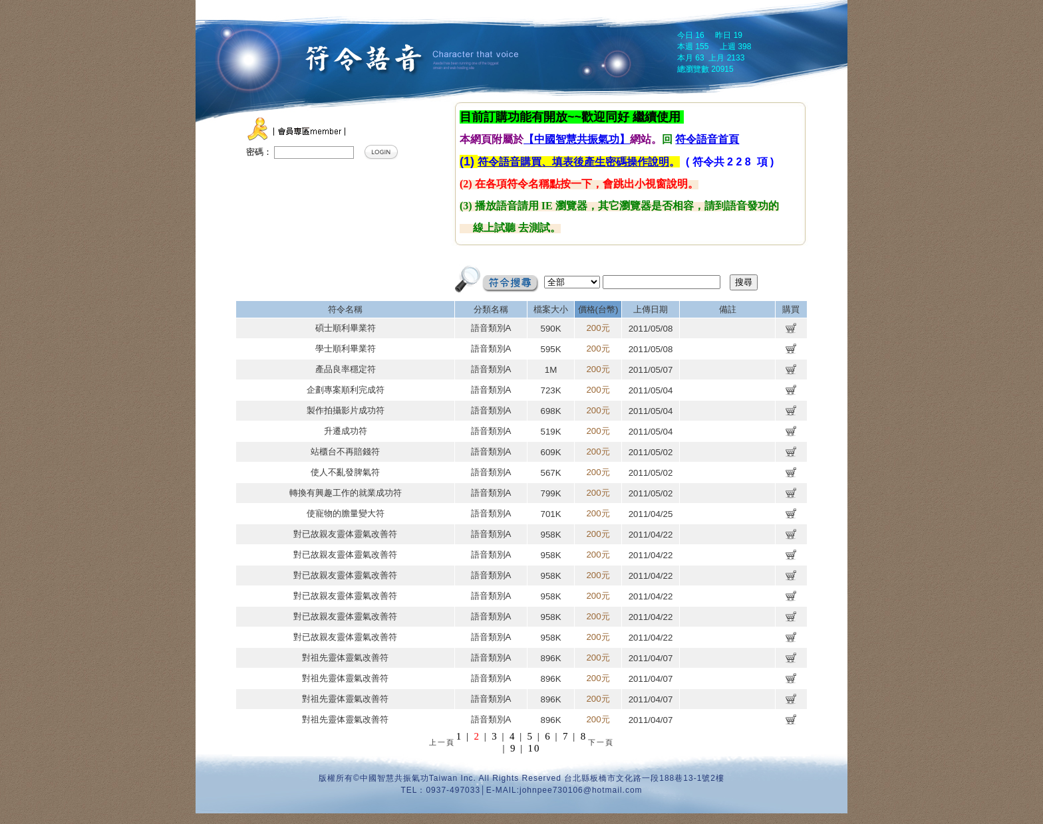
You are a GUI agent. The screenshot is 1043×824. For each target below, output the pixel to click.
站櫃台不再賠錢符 (345, 452)
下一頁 (601, 742)
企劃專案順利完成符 (345, 390)
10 (534, 748)
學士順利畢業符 (345, 349)
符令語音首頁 (707, 139)
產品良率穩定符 (345, 369)
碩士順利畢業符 (345, 328)
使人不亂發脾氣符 (345, 472)
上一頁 (442, 742)
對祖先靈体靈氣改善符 (345, 658)
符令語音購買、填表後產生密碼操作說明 (573, 161)
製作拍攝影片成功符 (345, 410)
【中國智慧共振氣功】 (576, 139)
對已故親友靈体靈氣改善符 (345, 534)
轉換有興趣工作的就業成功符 (345, 493)
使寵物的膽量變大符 (345, 513)
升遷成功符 (345, 431)
